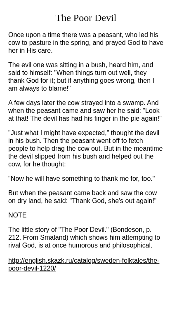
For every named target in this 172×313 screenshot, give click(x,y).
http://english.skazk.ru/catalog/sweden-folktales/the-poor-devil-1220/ (83, 264)
